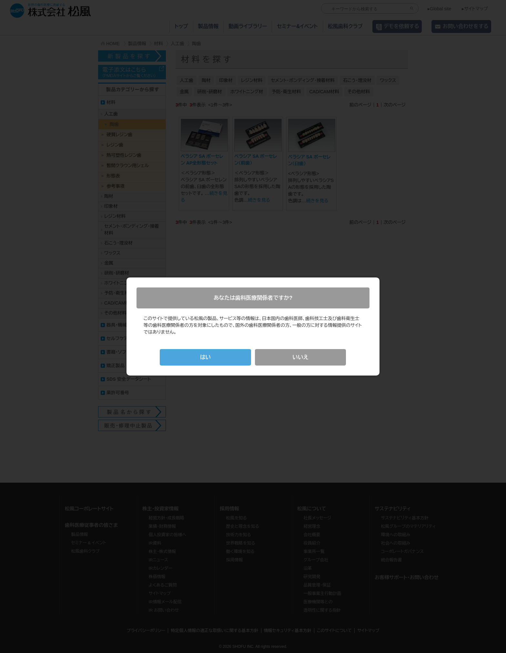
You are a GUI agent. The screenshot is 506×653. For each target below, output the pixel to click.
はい (205, 357)
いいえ (300, 357)
